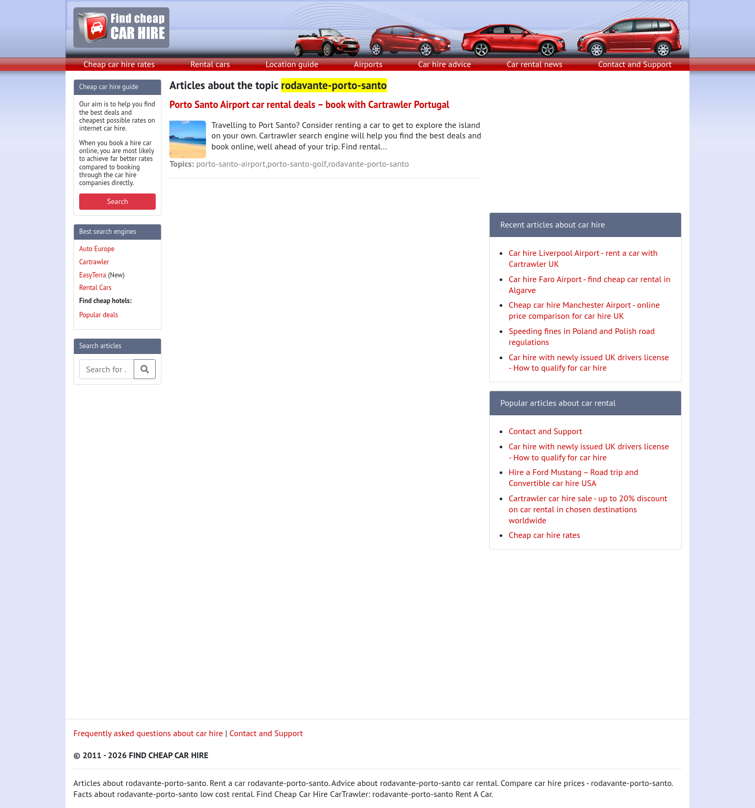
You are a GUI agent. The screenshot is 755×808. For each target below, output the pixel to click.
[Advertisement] (115, 550)
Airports (368, 64)
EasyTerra (92, 275)
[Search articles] (106, 369)
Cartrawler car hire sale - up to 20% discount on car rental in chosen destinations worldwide (588, 509)
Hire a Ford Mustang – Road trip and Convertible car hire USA (573, 477)
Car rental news (535, 64)
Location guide (291, 64)
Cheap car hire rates (119, 64)
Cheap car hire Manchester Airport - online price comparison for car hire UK (584, 310)
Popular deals (98, 314)
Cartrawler (94, 261)
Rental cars (210, 64)
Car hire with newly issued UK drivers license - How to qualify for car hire (589, 362)
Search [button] (117, 201)
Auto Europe (96, 248)
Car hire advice (444, 64)
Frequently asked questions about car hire (148, 733)
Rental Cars (95, 287)
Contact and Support (635, 64)
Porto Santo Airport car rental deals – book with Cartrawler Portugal (309, 104)
